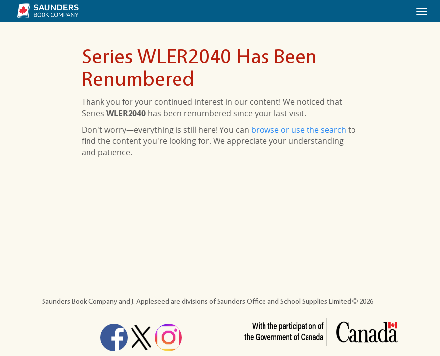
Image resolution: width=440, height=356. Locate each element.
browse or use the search (298, 129)
